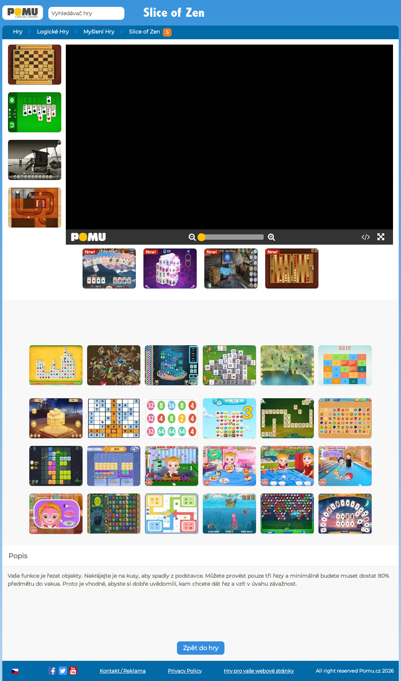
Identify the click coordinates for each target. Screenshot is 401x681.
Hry (17, 31)
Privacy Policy (185, 671)
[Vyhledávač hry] (86, 13)
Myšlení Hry (99, 31)
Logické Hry (53, 31)
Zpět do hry (200, 648)
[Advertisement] (200, 320)
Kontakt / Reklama (123, 671)
